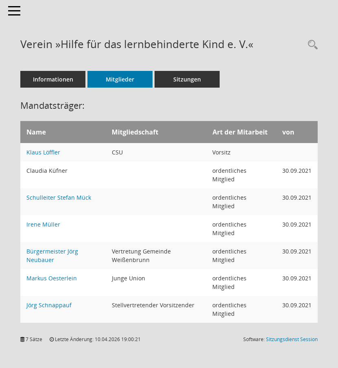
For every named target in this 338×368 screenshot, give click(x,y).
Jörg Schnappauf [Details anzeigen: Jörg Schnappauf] (49, 305)
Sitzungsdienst (292, 339)
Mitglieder (120, 79)
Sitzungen (187, 79)
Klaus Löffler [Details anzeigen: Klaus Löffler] (43, 152)
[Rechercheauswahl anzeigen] (311, 45)
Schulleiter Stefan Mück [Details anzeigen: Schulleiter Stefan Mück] (58, 197)
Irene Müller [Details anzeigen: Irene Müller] (43, 224)
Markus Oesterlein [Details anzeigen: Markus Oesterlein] (51, 278)
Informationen (53, 79)
